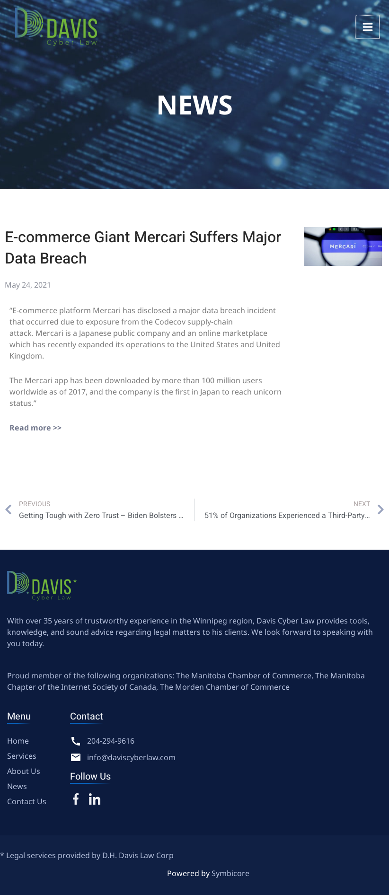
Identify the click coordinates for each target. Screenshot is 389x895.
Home (18, 741)
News (17, 786)
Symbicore (230, 873)
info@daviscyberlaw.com (131, 757)
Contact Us (26, 801)
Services (21, 756)
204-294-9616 (110, 741)
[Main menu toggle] (368, 27)
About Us (23, 771)
